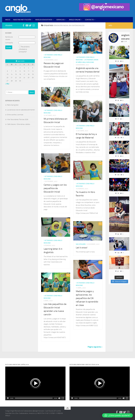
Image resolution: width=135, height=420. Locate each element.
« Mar (7, 84)
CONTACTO (89, 20)
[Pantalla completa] (63, 398)
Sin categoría (81, 244)
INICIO (7, 20)
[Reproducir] (8, 398)
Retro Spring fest (12, 105)
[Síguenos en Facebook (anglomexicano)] (23, 25)
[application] (35, 383)
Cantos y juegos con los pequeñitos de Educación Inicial (55, 188)
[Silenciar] (59, 398)
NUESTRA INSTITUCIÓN (22, 20)
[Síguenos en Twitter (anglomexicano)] (30, 25)
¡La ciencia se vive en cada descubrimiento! (21, 110)
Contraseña (9, 43)
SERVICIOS (60, 20)
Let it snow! (81, 247)
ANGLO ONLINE (75, 20)
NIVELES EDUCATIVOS (43, 20)
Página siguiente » (95, 347)
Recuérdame (25, 47)
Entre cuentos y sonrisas (15, 115)
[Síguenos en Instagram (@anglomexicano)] (33, 25)
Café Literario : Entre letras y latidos (18, 124)
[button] (35, 383)
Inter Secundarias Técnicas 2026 (17, 119)
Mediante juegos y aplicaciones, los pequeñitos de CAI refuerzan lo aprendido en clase (87, 298)
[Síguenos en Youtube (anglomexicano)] (27, 25)
